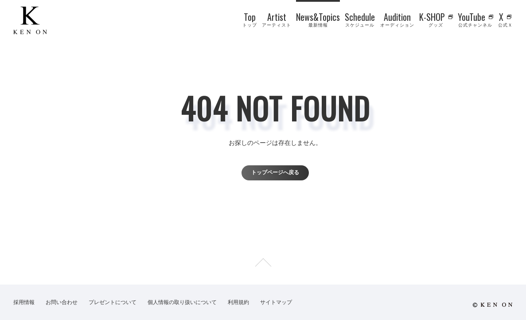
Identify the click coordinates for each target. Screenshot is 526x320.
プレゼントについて (112, 302)
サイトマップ (276, 302)
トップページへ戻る (275, 172)
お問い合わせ (62, 302)
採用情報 (24, 302)
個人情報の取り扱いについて (182, 302)
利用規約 (238, 302)
